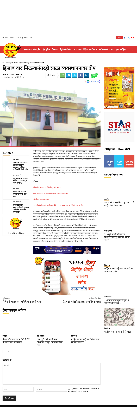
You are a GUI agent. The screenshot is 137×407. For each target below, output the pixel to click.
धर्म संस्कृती (9, 63)
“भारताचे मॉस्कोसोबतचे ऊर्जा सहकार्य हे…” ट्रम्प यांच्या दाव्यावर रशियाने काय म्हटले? (58, 205)
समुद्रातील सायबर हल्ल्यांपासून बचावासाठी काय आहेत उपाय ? (51, 193)
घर (3, 63)
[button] (131, 49)
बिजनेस (74, 336)
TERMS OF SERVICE (78, 405)
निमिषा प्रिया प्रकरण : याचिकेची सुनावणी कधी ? (46, 187)
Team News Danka (11, 74)
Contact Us (122, 405)
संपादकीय (108, 294)
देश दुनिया (40, 336)
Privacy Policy (92, 405)
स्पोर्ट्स (5, 336)
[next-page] (8, 348)
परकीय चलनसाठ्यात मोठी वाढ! (116, 329)
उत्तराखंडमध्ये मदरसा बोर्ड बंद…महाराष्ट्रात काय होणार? (20, 180)
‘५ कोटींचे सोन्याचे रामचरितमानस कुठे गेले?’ (19, 194)
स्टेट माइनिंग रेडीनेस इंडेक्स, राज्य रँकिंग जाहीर (81, 302)
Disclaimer (103, 405)
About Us (112, 405)
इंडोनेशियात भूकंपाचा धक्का (41, 199)
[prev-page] (4, 348)
